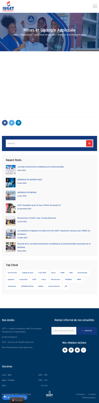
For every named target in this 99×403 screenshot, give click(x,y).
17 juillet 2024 (22, 238)
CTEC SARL (42, 273)
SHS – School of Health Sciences (18, 342)
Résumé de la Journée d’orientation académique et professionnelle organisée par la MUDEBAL (54, 245)
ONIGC (79, 279)
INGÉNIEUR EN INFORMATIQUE (29, 179)
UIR (66, 286)
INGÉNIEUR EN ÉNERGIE (27, 192)
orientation (12, 286)
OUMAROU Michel (27, 286)
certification (12, 273)
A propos (80, 394)
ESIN (71, 273)
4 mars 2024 (22, 183)
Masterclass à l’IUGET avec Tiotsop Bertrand (36, 218)
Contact (92, 394)
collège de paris (27, 273)
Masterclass (55, 279)
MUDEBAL (68, 279)
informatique (82, 273)
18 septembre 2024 (24, 209)
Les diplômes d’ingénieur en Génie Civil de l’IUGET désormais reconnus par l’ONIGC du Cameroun (53, 232)
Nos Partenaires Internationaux (17, 347)
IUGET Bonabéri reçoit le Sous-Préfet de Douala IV (39, 205)
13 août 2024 (22, 222)
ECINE (62, 273)
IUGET (34, 279)
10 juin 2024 (21, 170)
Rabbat (41, 286)
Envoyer (88, 331)
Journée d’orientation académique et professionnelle (40, 167)
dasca (53, 273)
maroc (44, 279)
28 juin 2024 (21, 251)
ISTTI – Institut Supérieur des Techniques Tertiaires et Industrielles (22, 330)
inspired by (23, 279)
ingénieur (11, 279)
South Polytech (54, 286)
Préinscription (89, 397)
